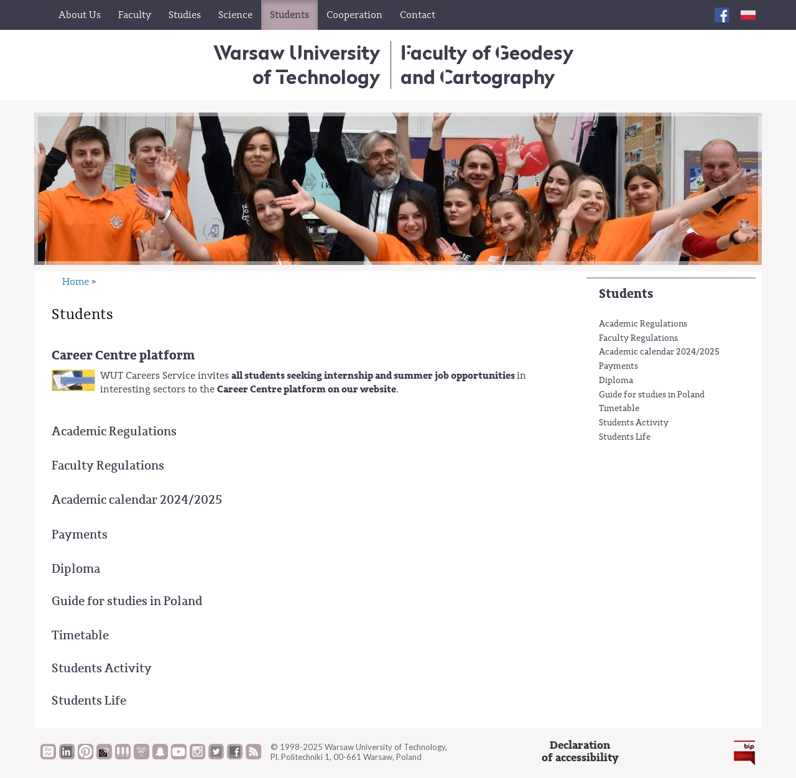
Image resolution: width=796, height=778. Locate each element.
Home (75, 282)
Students (626, 294)
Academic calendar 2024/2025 (659, 352)
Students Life (624, 437)
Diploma (616, 380)
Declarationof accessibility (580, 752)
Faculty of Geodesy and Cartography (487, 64)
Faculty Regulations (638, 338)
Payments (618, 366)
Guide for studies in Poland (652, 395)
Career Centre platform (123, 355)
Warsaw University (297, 64)
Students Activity (634, 422)
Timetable (619, 408)
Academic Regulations (643, 324)
